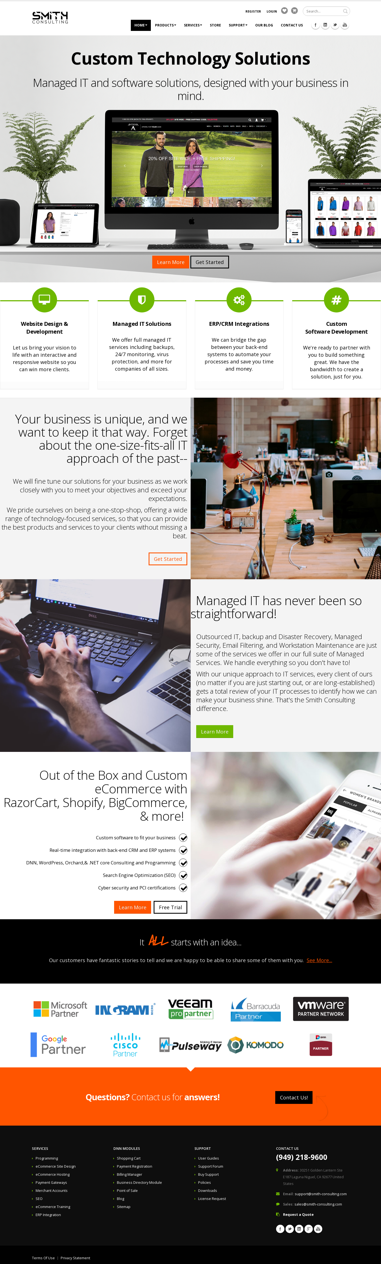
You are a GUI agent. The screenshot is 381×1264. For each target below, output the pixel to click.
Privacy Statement (75, 1258)
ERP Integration (48, 1214)
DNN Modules (126, 1148)
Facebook (315, 25)
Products (165, 25)
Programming (47, 1158)
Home (140, 25)
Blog (120, 1198)
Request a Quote (298, 1214)
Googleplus (308, 1229)
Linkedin (325, 25)
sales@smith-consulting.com (318, 1204)
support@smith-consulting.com (321, 1194)
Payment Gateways (51, 1182)
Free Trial (170, 907)
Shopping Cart (129, 1158)
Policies (204, 1182)
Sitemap (124, 1206)
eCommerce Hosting (53, 1174)
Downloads (207, 1190)
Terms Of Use (43, 1258)
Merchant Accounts (52, 1190)
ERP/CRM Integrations (239, 323)
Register (253, 11)
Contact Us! (294, 1097)
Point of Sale (127, 1190)
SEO (39, 1198)
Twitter (335, 25)
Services (193, 25)
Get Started (210, 262)
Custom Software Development (336, 327)
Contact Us (292, 25)
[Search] (326, 11)
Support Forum (210, 1166)
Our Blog (264, 25)
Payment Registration (134, 1166)
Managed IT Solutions (141, 323)
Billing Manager (129, 1174)
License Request (212, 1198)
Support (238, 25)
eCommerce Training (53, 1206)
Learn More (171, 262)
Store (215, 25)
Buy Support (208, 1174)
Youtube (345, 25)
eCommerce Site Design (56, 1166)
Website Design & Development (44, 327)
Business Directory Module (139, 1182)
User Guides (208, 1158)
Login (272, 11)
